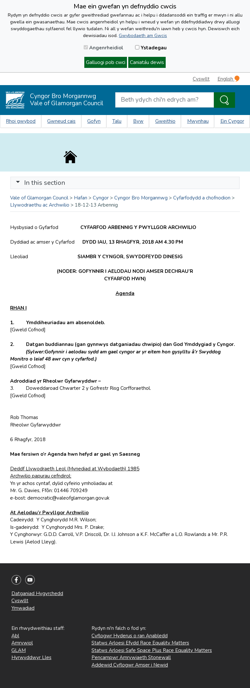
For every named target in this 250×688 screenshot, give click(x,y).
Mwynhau (198, 121)
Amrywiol (22, 643)
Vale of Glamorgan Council (39, 198)
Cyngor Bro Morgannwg (141, 198)
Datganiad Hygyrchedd (37, 593)
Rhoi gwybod (20, 121)
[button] (17, 183)
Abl (15, 635)
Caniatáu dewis (147, 62)
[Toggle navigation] (125, 183)
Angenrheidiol (103, 48)
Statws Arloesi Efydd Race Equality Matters (140, 643)
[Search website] (164, 100)
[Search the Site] (224, 100)
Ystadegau (151, 48)
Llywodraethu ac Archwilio (39, 205)
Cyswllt (201, 79)
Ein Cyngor (232, 121)
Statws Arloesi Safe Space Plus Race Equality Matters (151, 650)
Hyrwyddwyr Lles (31, 657)
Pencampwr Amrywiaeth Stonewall (131, 657)
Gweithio (165, 121)
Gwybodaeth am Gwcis (143, 35)
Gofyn (94, 121)
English (228, 78)
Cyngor (101, 198)
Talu (116, 121)
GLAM (18, 650)
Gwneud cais (61, 121)
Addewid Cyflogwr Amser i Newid (129, 665)
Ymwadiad (23, 608)
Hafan (80, 198)
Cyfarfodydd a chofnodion (201, 198)
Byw (138, 121)
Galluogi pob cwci (105, 62)
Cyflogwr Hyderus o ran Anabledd (129, 635)
